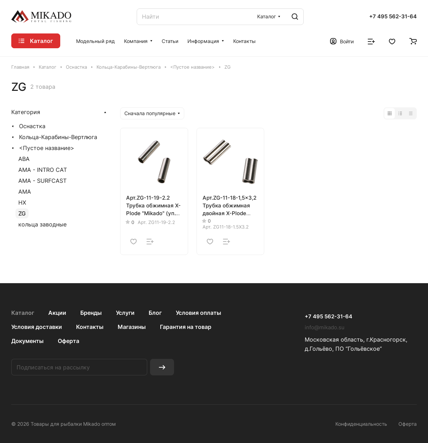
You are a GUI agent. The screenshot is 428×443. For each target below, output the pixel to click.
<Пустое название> (46, 147)
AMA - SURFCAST (42, 180)
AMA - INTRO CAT (42, 169)
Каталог (22, 312)
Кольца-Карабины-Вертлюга (58, 137)
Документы (27, 340)
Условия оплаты (198, 312)
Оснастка (32, 126)
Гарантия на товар (185, 326)
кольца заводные (42, 224)
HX (22, 202)
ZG (22, 213)
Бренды (91, 312)
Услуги (125, 312)
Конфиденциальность (361, 424)
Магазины (132, 326)
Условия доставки (36, 326)
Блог (155, 312)
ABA (24, 158)
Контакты (90, 326)
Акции (57, 312)
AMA (24, 191)
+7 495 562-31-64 (393, 16)
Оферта (68, 340)
